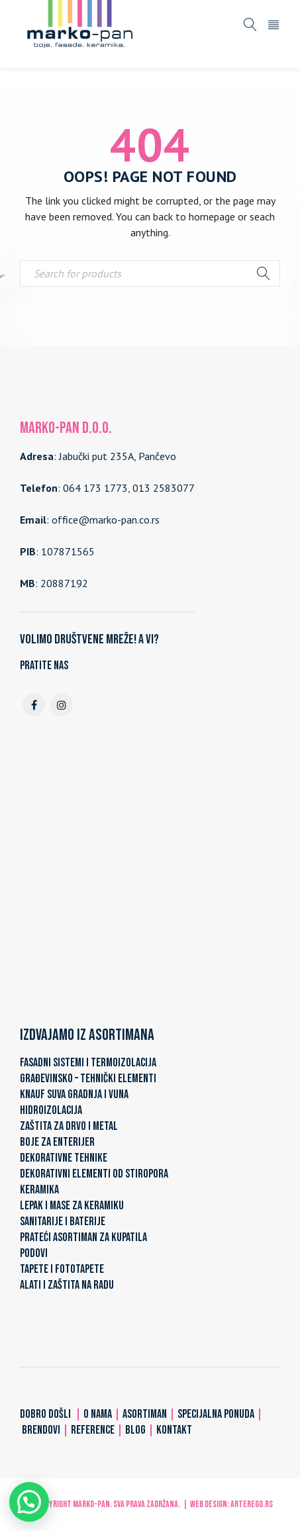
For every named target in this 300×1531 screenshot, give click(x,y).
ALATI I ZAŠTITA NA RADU (67, 1285)
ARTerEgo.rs (251, 1504)
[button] (29, 1502)
